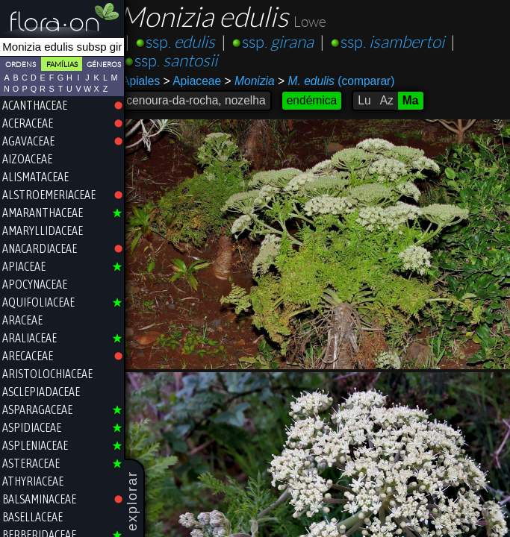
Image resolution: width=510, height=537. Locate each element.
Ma (420, 100)
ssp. (190, 42)
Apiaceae (201, 81)
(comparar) (345, 81)
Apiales (150, 81)
